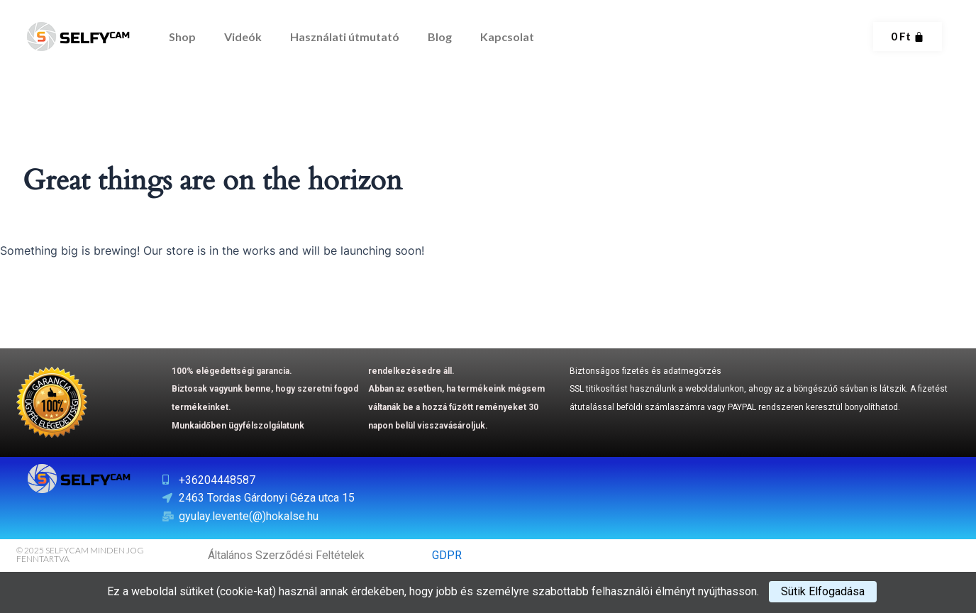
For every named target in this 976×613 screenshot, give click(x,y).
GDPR (447, 555)
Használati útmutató (344, 36)
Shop (182, 36)
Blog (440, 36)
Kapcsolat (507, 36)
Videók (243, 36)
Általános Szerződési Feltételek (288, 555)
